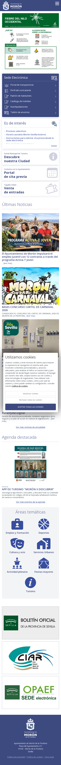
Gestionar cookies (30, 393)
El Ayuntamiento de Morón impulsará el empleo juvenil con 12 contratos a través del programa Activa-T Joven (30, 257)
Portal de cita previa (31, 173)
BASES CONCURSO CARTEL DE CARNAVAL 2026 (27, 308)
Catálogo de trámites (20, 101)
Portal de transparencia (21, 84)
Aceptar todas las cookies (30, 407)
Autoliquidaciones (19, 106)
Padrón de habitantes (20, 95)
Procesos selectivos (16, 131)
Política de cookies (35, 757)
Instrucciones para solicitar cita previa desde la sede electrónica (30, 139)
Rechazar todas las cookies (30, 400)
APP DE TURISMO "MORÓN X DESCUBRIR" (28, 489)
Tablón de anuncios (20, 112)
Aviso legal (49, 757)
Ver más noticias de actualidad (30, 427)
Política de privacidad (16, 757)
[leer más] (8, 263)
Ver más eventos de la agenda (30, 502)
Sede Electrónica (16, 77)
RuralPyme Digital (13, 413)
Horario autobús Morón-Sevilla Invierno (26, 134)
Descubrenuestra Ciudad (29, 157)
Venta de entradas (31, 189)
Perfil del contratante (20, 90)
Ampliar (54, 146)
